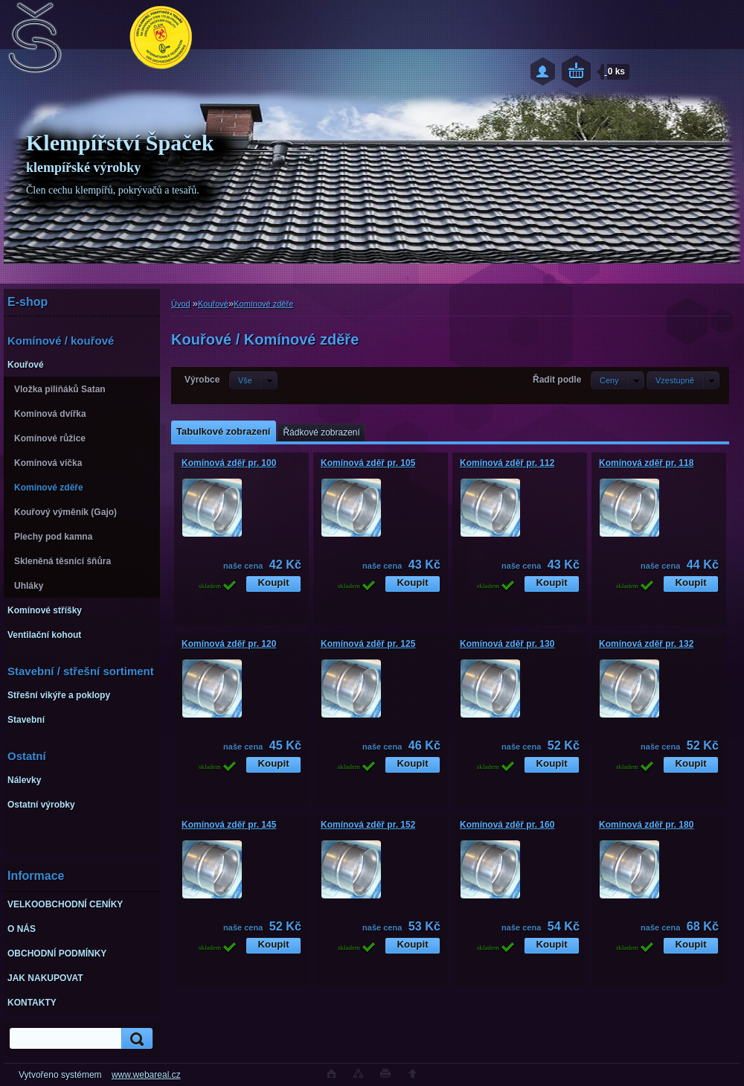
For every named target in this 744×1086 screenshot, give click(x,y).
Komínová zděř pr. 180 (646, 825)
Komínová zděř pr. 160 (507, 825)
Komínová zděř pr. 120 (229, 644)
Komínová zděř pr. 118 (646, 463)
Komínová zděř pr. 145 (229, 825)
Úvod (180, 303)
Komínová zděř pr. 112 (507, 463)
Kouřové (213, 303)
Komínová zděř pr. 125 (368, 644)
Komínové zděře (263, 303)
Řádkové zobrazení (321, 432)
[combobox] (617, 380)
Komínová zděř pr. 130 (507, 644)
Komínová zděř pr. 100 (229, 463)
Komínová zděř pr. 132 (646, 644)
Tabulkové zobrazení (223, 431)
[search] (134, 1039)
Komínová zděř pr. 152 (368, 825)
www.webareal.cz (146, 1075)
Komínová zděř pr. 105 (368, 463)
